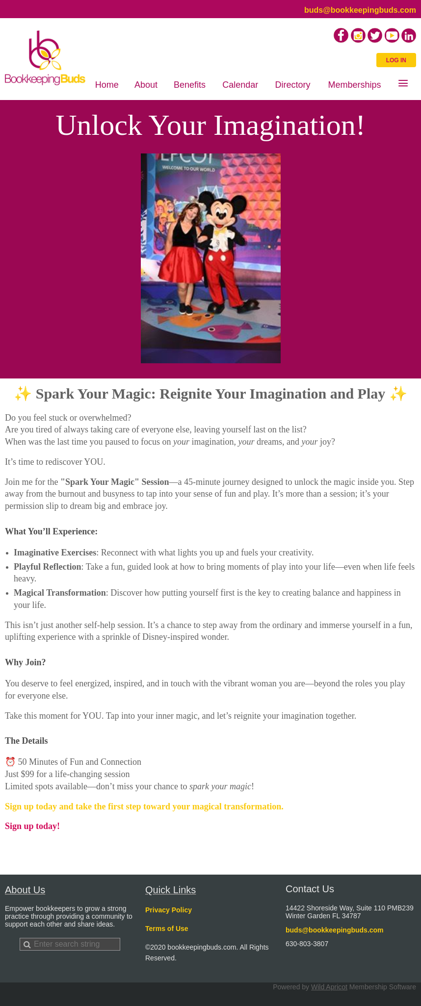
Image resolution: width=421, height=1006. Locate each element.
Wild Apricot (329, 987)
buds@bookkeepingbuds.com (360, 10)
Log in (396, 60)
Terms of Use (166, 928)
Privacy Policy (168, 910)
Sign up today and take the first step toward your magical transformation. (145, 806)
